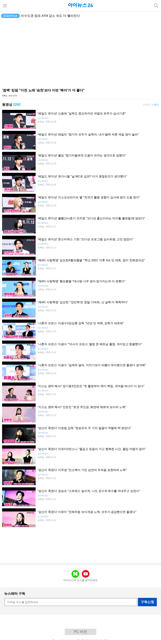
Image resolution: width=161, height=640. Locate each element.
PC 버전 (80, 632)
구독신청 (147, 602)
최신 (156, 104)
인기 (147, 104)
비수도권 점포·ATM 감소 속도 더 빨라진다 (50, 15)
